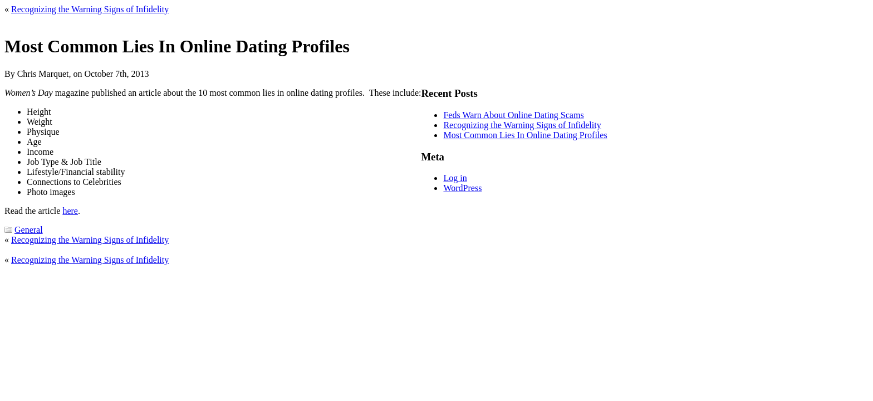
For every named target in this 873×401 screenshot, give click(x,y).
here (70, 211)
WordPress (462, 188)
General (28, 229)
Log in (455, 178)
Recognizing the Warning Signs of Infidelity (90, 9)
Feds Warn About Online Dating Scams (513, 115)
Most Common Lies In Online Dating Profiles (525, 135)
